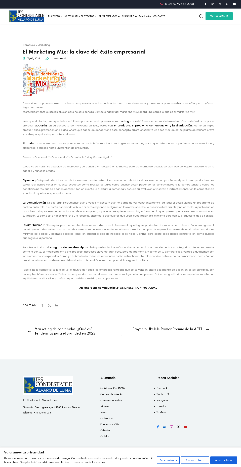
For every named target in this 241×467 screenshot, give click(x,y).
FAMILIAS (144, 16)
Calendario (107, 418)
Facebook (162, 388)
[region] (120, 457)
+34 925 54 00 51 (43, 412)
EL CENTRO (54, 16)
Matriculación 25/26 (112, 388)
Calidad (105, 436)
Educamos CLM (109, 424)
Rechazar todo (195, 460)
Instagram (162, 400)
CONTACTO (159, 16)
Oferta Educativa (111, 400)
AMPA (103, 412)
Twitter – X (162, 394)
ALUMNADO (128, 16)
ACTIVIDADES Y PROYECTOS (79, 16)
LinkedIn (161, 406)
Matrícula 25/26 (219, 16)
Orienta (105, 430)
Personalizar (167, 460)
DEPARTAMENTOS (108, 16)
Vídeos (104, 406)
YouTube (161, 412)
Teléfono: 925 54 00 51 (177, 4)
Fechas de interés (111, 394)
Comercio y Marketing (36, 45)
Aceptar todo (223, 460)
